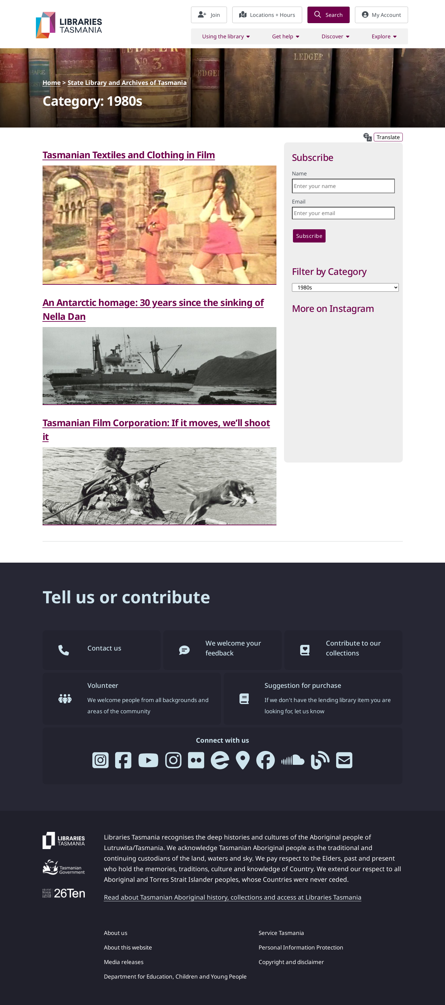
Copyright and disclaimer (291, 962)
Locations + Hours (267, 15)
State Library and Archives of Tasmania (127, 82)
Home (52, 82)
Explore (381, 36)
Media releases (123, 962)
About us (115, 933)
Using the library (223, 36)
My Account (381, 15)
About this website (128, 947)
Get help (282, 36)
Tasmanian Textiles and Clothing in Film (129, 154)
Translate (388, 137)
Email (298, 201)
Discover (332, 36)
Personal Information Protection (301, 947)
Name (299, 173)
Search (328, 15)
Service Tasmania (281, 933)
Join (209, 15)
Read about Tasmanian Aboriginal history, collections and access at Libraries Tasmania (233, 897)
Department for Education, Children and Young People (175, 976)
